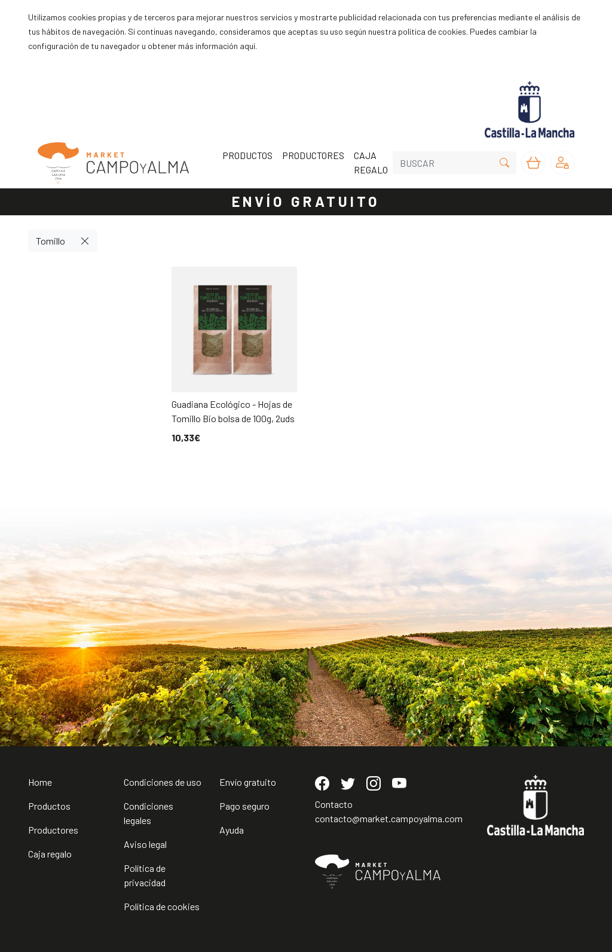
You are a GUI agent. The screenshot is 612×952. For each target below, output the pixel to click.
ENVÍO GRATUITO (306, 201)
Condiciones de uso (162, 782)
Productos (49, 805)
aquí (247, 46)
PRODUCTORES (313, 155)
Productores (53, 829)
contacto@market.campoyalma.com (389, 818)
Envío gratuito (247, 782)
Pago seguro (244, 805)
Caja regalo (50, 853)
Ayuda (231, 829)
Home (40, 782)
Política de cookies (162, 906)
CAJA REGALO (371, 162)
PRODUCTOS (247, 155)
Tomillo (50, 240)
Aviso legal (145, 844)
